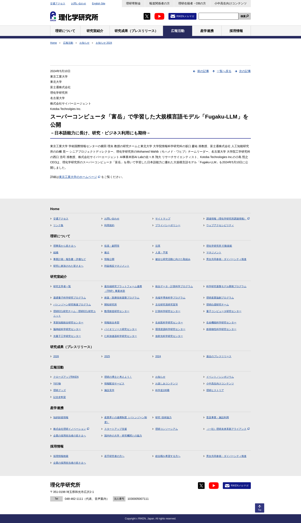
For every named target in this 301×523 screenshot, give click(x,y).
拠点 (106, 252)
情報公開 (109, 259)
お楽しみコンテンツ (166, 383)
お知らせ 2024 (104, 42)
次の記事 (245, 71)
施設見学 (109, 390)
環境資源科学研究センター (170, 329)
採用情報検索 (60, 456)
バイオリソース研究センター (120, 329)
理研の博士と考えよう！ (118, 376)
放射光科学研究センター (169, 336)
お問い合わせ (78, 3)
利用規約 (109, 225)
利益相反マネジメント (116, 265)
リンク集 (58, 225)
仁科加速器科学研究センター (120, 336)
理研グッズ (59, 390)
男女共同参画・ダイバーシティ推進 (226, 259)
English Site (98, 3)
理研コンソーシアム (166, 428)
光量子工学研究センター (67, 336)
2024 (158, 356)
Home (53, 42)
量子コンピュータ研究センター (223, 311)
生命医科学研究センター (169, 322)
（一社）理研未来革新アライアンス (228, 428)
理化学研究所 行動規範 (219, 245)
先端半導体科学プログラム (170, 297)
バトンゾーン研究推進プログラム (72, 304)
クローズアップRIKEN (66, 376)
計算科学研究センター (167, 311)
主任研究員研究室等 (166, 304)
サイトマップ (162, 218)
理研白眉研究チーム (217, 304)
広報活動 (68, 42)
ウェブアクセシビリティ (220, 225)
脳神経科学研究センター (67, 329)
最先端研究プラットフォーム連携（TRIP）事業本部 (123, 288)
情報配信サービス (114, 383)
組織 (55, 252)
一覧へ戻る (224, 71)
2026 (56, 356)
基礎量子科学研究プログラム (69, 297)
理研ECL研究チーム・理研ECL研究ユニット (74, 313)
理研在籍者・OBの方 (192, 3)
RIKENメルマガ (185, 16)
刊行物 (57, 383)
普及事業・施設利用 (217, 417)
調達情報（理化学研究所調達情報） (228, 218)
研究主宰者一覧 (62, 286)
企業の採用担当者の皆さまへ (69, 435)
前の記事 (203, 71)
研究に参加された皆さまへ (68, 265)
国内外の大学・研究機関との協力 (123, 435)
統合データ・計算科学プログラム (174, 286)
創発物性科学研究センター (221, 329)
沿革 (157, 245)
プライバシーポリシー (167, 225)
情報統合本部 (111, 322)
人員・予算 (161, 252)
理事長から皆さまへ (64, 245)
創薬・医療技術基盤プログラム (121, 297)
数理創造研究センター (116, 311)
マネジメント (213, 252)
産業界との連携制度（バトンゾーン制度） (125, 420)
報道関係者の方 (159, 3)
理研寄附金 (133, 3)
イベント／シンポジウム (220, 376)
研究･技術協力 (163, 417)
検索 (243, 16)
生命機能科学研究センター (221, 322)
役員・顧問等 (111, 245)
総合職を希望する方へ (167, 456)
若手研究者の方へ (114, 456)
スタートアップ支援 (115, 428)
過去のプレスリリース (218, 356)
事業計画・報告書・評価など (69, 259)
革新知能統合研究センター (68, 322)
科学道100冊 (162, 390)
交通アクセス (57, 3)
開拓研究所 (110, 304)
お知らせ (84, 42)
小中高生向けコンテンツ (230, 3)
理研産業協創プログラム (220, 297)
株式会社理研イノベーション (71, 428)
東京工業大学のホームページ (79, 177)
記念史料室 (59, 397)
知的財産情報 (60, 417)
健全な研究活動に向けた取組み (172, 259)
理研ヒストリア (215, 390)
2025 (107, 356)
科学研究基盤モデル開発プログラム (226, 286)
